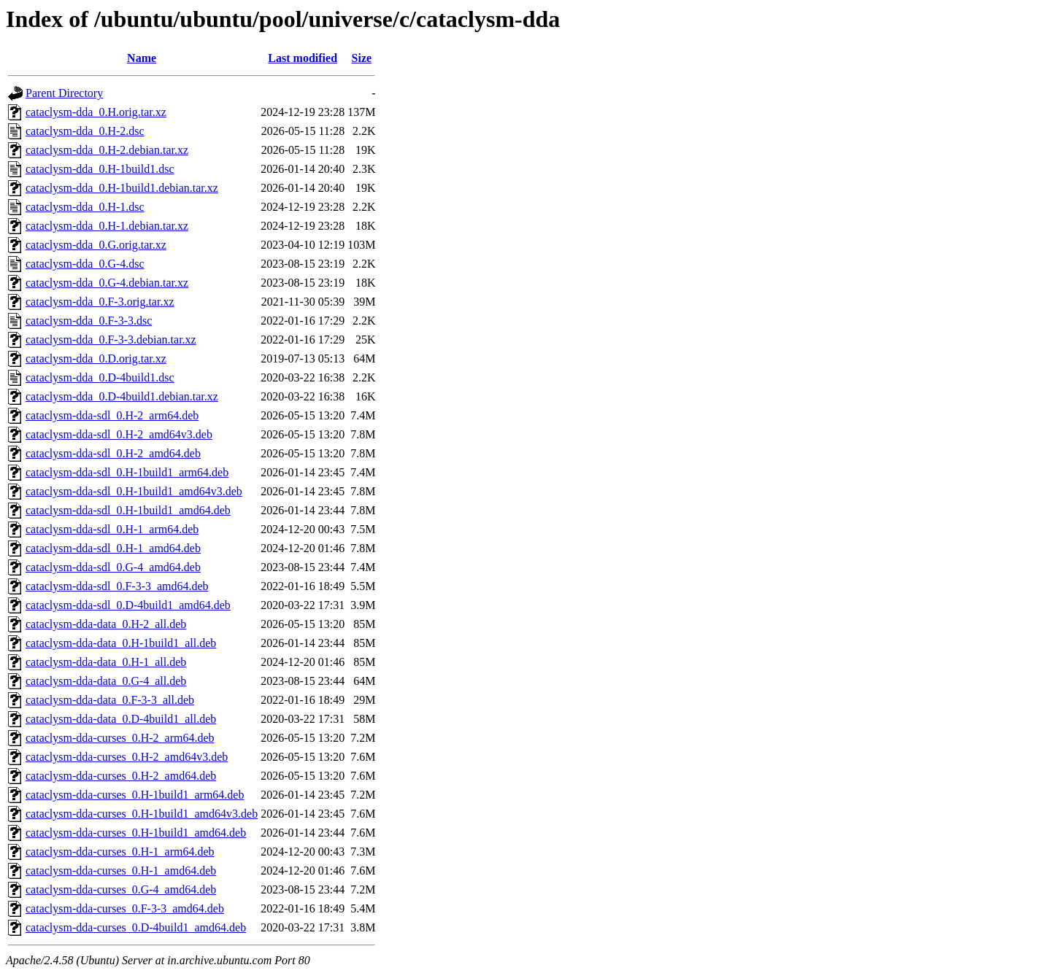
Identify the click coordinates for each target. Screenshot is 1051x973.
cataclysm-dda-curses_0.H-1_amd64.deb (121, 870)
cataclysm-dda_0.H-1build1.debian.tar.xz (122, 188)
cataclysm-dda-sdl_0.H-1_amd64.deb (113, 548)
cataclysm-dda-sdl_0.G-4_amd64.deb (113, 567)
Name (141, 58)
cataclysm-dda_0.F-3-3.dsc (89, 320)
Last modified (302, 58)
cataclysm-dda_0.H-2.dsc (85, 131)
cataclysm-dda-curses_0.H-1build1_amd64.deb (136, 832)
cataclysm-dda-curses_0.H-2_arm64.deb (120, 738)
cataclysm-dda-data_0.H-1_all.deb (106, 662)
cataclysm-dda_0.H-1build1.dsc (100, 169)
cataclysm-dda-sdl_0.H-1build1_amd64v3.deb (134, 491)
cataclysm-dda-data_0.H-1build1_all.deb (121, 643)
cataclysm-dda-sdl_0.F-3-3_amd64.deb (117, 586)
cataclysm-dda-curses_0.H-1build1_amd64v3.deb (142, 813)
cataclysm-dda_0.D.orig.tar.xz (96, 358)
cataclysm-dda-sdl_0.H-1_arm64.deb (112, 529)
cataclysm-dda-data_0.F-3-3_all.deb (110, 700)
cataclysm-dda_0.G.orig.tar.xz (96, 245)
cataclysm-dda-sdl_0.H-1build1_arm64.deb (127, 472)
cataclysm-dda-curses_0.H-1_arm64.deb (120, 851)
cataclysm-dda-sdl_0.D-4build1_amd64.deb (128, 605)
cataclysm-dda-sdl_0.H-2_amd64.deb (113, 453)
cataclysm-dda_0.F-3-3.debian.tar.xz (111, 339)
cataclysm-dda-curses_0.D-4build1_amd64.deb (136, 927)
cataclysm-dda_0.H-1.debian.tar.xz (107, 226)
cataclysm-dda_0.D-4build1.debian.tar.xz (122, 396)
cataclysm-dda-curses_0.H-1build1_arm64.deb (135, 794)
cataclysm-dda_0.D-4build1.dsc (100, 377)
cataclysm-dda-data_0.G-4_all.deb (106, 681)
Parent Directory (64, 93)
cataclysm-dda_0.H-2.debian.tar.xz (107, 150)
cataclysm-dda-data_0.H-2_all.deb (106, 624)
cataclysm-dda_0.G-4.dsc (85, 263)
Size (362, 58)
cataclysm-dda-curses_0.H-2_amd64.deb (121, 776)
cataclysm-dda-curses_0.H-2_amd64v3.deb (127, 757)
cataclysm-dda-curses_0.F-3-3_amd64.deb (125, 908)
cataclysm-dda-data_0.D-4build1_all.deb (121, 719)
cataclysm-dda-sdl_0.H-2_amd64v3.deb (119, 434)
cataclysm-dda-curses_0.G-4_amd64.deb (121, 889)
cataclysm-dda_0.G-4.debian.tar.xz (107, 282)
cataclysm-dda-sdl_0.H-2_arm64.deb (112, 415)
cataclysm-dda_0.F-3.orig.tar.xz (100, 301)
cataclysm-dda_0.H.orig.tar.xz (96, 112)
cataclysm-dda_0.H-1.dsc (85, 207)
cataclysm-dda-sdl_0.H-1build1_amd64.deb (128, 510)
